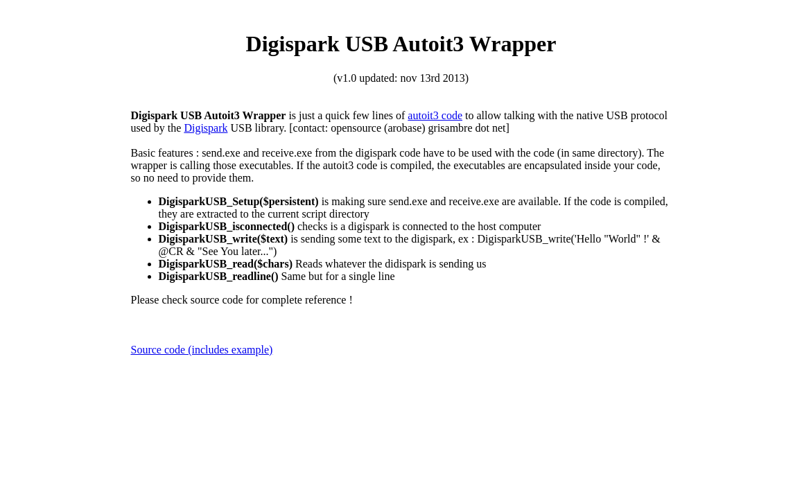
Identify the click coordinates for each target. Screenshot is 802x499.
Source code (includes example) (202, 350)
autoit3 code (435, 115)
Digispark (205, 128)
